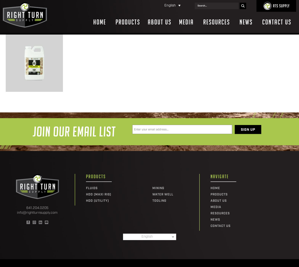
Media (186, 22)
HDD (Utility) (97, 200)
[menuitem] (155, 6)
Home (99, 22)
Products (128, 22)
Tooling (159, 200)
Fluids (92, 188)
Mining (158, 188)
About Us (159, 22)
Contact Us (276, 22)
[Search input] (218, 6)
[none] (155, 6)
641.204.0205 (37, 208)
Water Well (162, 194)
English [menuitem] (170, 5)
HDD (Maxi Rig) (98, 194)
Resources (216, 22)
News (246, 22)
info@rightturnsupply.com (37, 213)
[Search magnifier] (243, 6)
